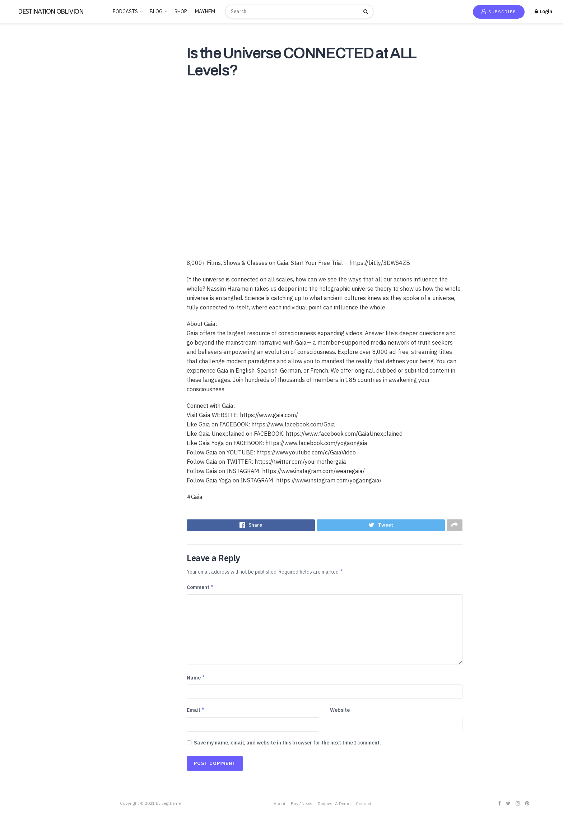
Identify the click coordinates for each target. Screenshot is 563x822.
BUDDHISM (19, 112)
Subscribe (498, 11)
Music (13, 206)
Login (543, 11)
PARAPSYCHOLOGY (29, 227)
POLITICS (18, 237)
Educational (20, 154)
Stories (15, 300)
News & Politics (24, 217)
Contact (363, 805)
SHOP (181, 11)
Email (196, 712)
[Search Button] (366, 11)
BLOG (156, 11)
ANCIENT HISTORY (28, 102)
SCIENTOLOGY (24, 269)
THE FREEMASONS (27, 321)
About (279, 805)
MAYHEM (205, 11)
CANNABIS (19, 133)
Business (17, 123)
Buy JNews (301, 805)
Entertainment (23, 165)
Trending (21, 65)
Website (340, 712)
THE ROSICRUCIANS (30, 331)
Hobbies (16, 175)
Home (18, 44)
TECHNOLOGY (23, 310)
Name (196, 679)
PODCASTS (125, 11)
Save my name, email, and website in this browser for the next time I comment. (287, 744)
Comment (200, 589)
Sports (14, 289)
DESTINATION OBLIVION (50, 11)
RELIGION (18, 248)
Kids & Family (21, 185)
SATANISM (19, 258)
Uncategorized (24, 352)
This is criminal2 (24, 341)
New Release (26, 54)
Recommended (28, 75)
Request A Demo (334, 805)
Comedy (16, 144)
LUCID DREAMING (27, 196)
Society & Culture (26, 279)
